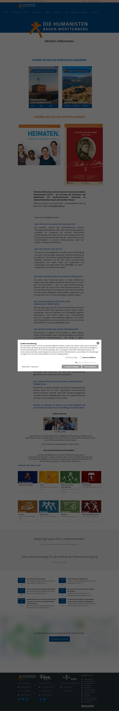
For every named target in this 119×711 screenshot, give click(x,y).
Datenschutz (26, 367)
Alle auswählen (90, 367)
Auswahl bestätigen (72, 367)
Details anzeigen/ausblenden (86, 362)
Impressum (34, 367)
